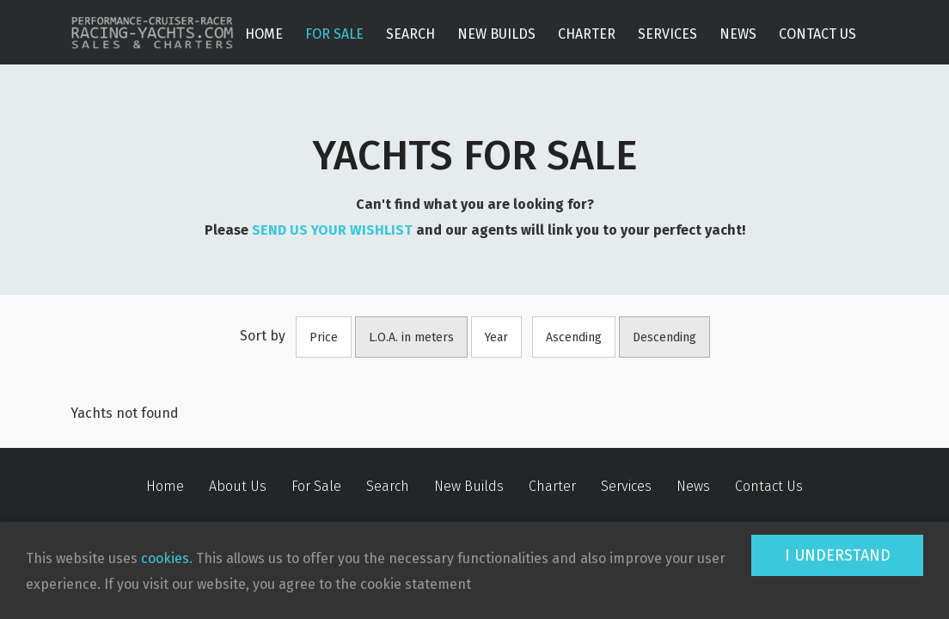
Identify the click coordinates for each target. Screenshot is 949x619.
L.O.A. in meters (411, 337)
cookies (165, 558)
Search (410, 34)
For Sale (334, 34)
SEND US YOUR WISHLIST (332, 230)
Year (496, 337)
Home (264, 34)
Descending (664, 337)
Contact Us (817, 34)
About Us (237, 486)
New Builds (496, 34)
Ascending (574, 337)
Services (667, 34)
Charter (586, 34)
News (737, 34)
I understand (838, 555)
